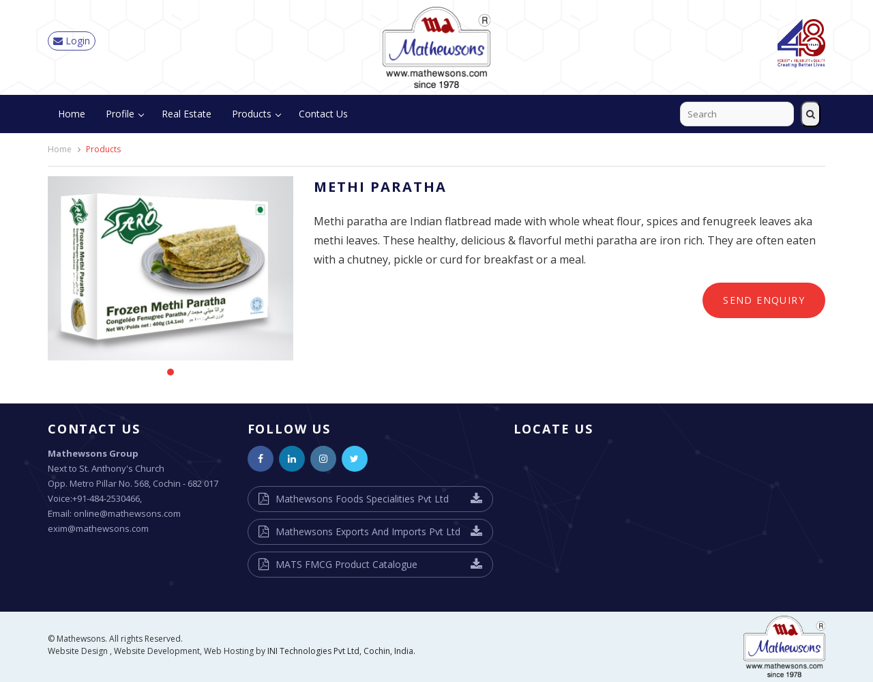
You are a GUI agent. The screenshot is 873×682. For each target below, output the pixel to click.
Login (71, 40)
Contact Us (323, 113)
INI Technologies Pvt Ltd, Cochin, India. (341, 651)
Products (251, 113)
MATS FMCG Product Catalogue (346, 564)
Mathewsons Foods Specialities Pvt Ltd (362, 498)
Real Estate (186, 113)
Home (71, 113)
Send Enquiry (764, 300)
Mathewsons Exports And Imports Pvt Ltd (368, 531)
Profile (120, 113)
